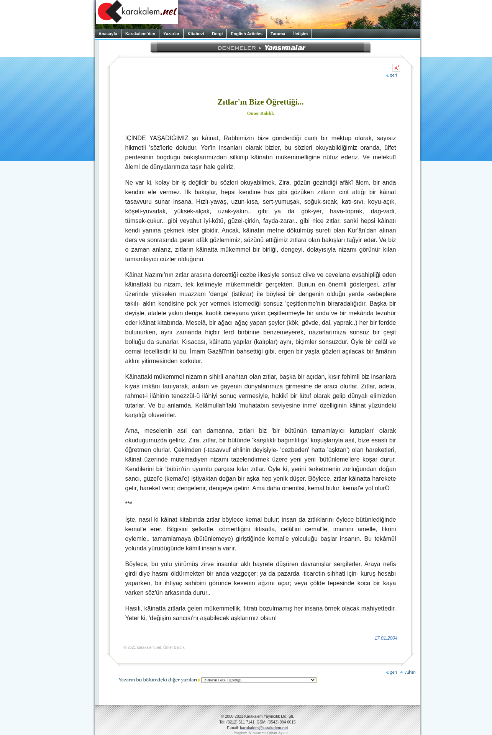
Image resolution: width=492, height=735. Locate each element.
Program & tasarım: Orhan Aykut (260, 733)
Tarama (278, 33)
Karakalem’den (140, 33)
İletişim (300, 33)
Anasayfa (107, 33)
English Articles (246, 33)
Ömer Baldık (260, 113)
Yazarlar (171, 33)
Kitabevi (195, 33)
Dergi (217, 33)
